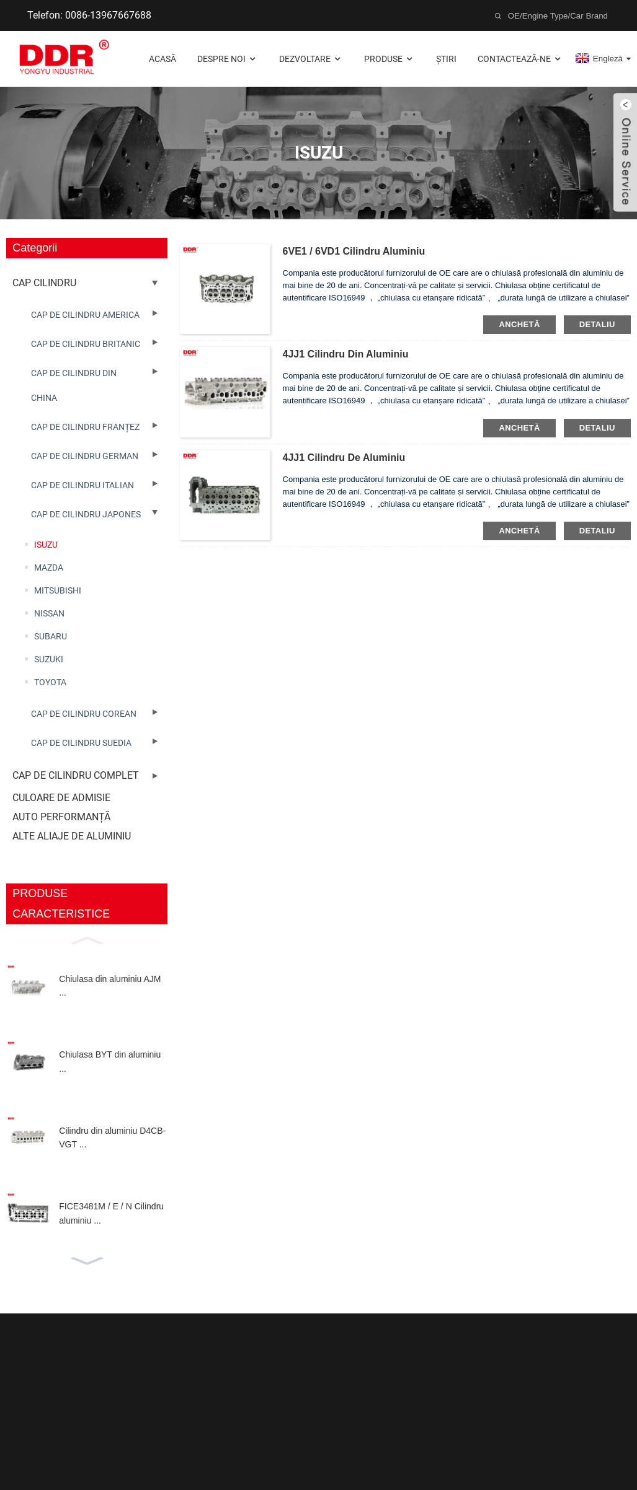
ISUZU (46, 545)
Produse (389, 59)
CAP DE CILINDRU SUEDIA (81, 743)
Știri (446, 59)
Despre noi (227, 59)
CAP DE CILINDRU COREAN (83, 714)
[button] (86, 939)
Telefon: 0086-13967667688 (89, 15)
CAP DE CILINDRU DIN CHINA (74, 385)
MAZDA (48, 567)
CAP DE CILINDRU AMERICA (85, 315)
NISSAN (49, 613)
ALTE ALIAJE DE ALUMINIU (71, 836)
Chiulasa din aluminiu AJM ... (110, 985)
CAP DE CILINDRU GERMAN (84, 456)
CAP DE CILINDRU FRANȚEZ (85, 427)
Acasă (162, 59)
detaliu (597, 324)
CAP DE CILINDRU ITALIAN (82, 485)
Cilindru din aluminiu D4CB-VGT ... (112, 1137)
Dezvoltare (311, 59)
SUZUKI (48, 659)
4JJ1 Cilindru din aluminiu (346, 354)
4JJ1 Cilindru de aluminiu (344, 457)
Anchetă (519, 324)
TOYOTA (50, 682)
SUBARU (50, 636)
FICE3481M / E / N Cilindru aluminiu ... (111, 1213)
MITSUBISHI (57, 590)
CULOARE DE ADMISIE (61, 798)
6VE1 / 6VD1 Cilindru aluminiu (354, 251)
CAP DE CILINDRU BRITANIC (85, 344)
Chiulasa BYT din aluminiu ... (110, 1061)
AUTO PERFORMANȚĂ (61, 817)
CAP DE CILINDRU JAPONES (86, 514)
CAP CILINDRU (44, 283)
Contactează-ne (520, 59)
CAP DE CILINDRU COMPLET (75, 775)
